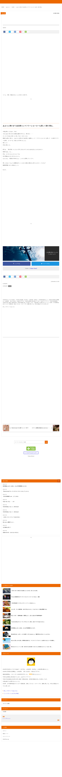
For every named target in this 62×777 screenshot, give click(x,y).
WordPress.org (6, 739)
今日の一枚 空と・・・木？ (9, 501)
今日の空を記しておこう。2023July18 (11, 506)
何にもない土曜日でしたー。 (9, 522)
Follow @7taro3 (31, 456)
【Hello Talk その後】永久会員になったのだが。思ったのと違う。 (24, 590)
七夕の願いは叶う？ (7, 527)
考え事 (3, 13)
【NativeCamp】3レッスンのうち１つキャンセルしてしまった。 (16, 491)
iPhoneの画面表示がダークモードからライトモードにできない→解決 (25, 596)
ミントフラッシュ (6, 718)
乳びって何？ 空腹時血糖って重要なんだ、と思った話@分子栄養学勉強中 (26, 615)
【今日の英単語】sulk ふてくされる (10, 496)
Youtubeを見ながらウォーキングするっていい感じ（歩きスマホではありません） (28, 621)
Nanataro (5, 283)
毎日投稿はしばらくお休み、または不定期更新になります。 (15, 486)
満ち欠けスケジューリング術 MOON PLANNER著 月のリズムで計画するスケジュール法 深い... (31, 646)
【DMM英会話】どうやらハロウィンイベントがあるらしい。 (23, 603)
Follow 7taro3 (33, 268)
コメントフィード (6, 736)
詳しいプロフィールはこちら (9, 306)
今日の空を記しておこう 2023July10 (11, 511)
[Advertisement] (31, 82)
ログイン (4, 730)
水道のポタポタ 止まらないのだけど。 (11, 532)
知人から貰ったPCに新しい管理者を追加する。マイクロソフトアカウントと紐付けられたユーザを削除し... (33, 640)
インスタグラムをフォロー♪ (30, 452)
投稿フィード (5, 733)
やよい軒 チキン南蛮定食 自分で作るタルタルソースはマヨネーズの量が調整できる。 (29, 609)
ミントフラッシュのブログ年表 (11, 693)
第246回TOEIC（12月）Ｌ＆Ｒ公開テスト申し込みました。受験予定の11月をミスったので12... (30, 634)
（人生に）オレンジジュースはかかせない (11, 517)
